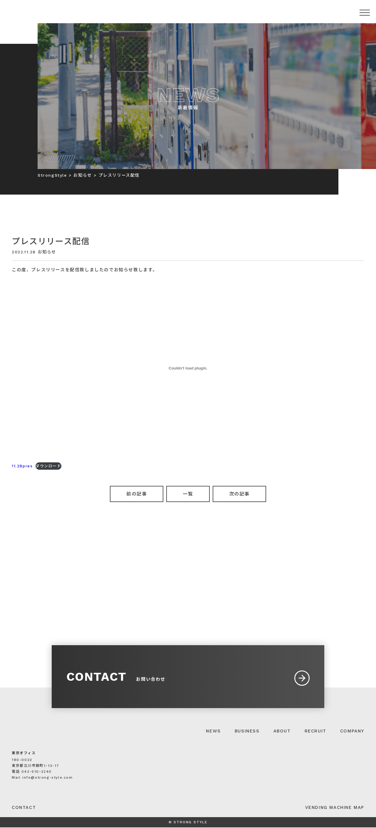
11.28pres (22, 466)
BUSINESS (247, 731)
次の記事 (239, 494)
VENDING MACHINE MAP (334, 808)
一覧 (188, 494)
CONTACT (24, 808)
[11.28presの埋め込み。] (188, 368)
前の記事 (136, 494)
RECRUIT (315, 731)
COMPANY (352, 731)
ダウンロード (48, 466)
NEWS (213, 731)
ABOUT (282, 731)
